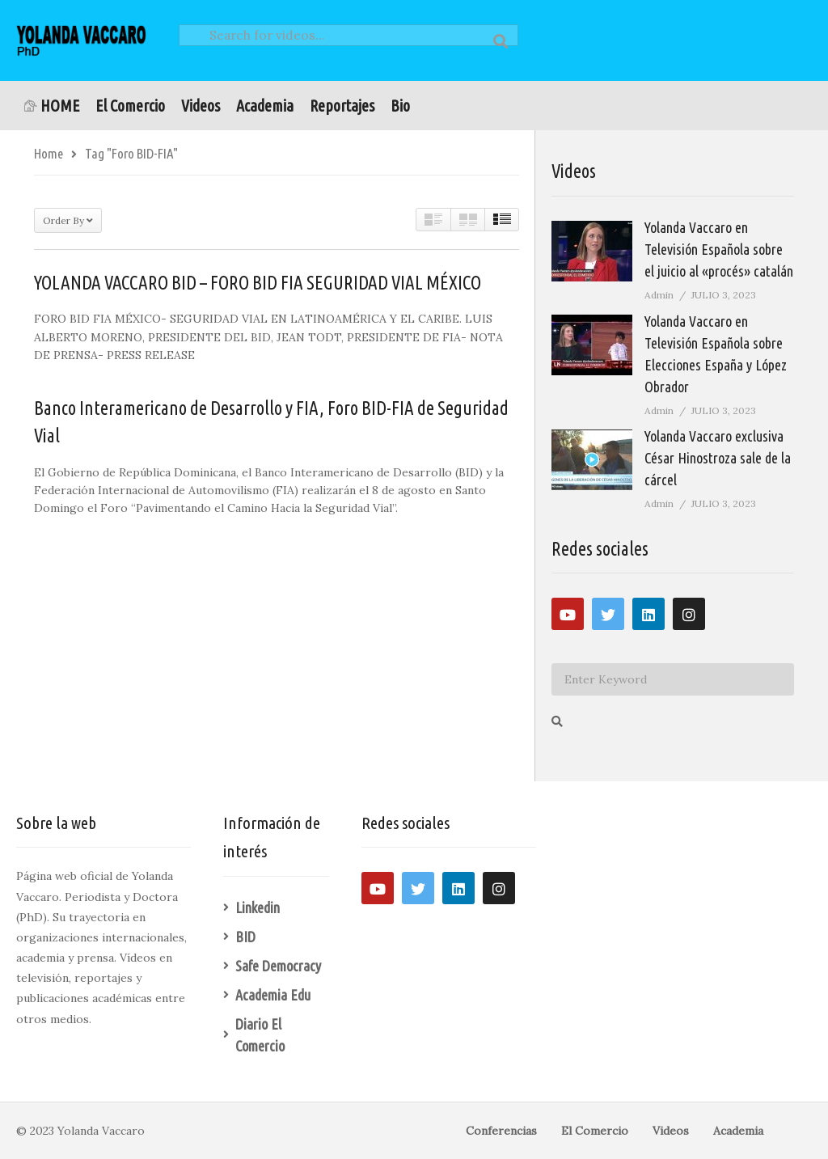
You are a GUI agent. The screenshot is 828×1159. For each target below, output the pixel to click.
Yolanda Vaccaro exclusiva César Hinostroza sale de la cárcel (717, 458)
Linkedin (257, 907)
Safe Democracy (278, 966)
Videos (200, 105)
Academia (265, 105)
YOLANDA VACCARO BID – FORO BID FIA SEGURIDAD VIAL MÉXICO (257, 283)
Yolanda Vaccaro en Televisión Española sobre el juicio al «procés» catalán (718, 249)
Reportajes (342, 105)
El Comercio (130, 105)
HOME (51, 105)
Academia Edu (272, 995)
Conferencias (501, 1130)
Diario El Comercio (260, 1035)
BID (245, 936)
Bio (400, 105)
